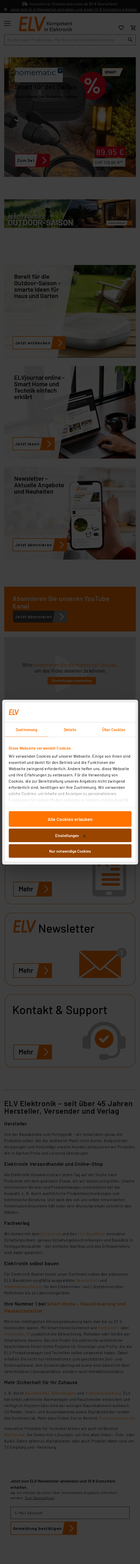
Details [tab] (70, 729)
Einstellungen (70, 835)
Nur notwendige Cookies (70, 851)
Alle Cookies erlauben (70, 819)
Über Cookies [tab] (113, 729)
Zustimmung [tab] (26, 729)
